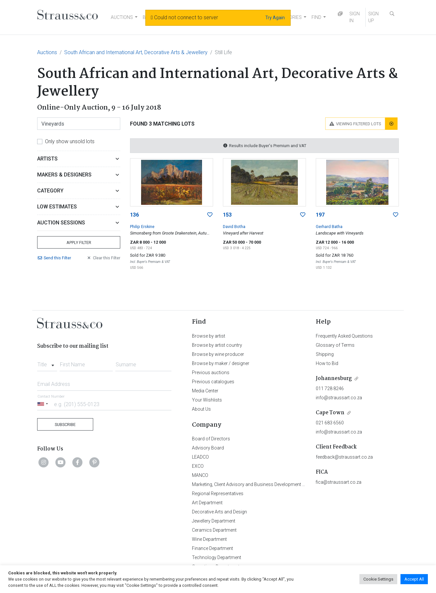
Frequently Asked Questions (344, 336)
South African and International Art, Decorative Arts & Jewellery (136, 52)
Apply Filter (78, 242)
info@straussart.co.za (339, 397)
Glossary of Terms (335, 345)
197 (320, 215)
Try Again (275, 17)
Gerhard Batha (329, 226)
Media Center (205, 390)
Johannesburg (334, 378)
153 (227, 215)
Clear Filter (103, 257)
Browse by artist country (217, 345)
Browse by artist (208, 336)
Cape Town (330, 413)
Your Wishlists (207, 400)
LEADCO (200, 457)
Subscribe (65, 424)
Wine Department (209, 539)
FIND (316, 17)
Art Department (207, 502)
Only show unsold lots (69, 141)
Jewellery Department (213, 521)
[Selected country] (43, 404)
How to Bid (327, 363)
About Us (201, 409)
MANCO (200, 475)
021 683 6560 (330, 422)
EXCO (198, 466)
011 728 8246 (330, 388)
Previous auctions (210, 372)
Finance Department (212, 548)
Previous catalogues (213, 381)
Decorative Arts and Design (219, 511)
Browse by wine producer (218, 354)
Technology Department (216, 557)
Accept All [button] (414, 579)
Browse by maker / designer (220, 363)
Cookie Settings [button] (378, 579)
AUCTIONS (122, 17)
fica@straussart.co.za (338, 482)
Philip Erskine (142, 226)
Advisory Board (208, 447)
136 (134, 215)
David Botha (234, 226)
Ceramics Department (214, 530)
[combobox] (47, 362)
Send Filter (54, 257)
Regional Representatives (217, 493)
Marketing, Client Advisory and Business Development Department (259, 484)
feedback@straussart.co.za (344, 457)
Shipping (325, 354)
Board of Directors (211, 438)
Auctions (47, 52)
